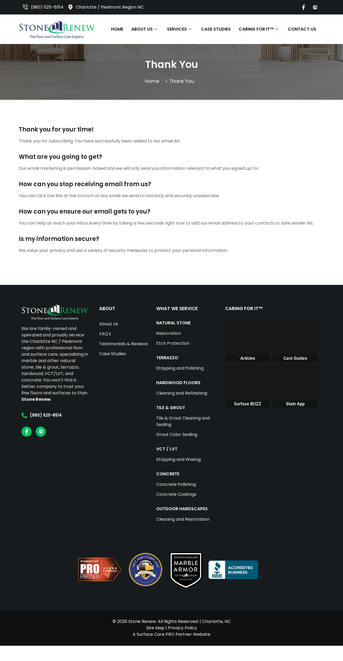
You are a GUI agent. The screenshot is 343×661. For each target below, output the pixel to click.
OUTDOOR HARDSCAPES (182, 509)
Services (179, 29)
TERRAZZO (167, 358)
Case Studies (216, 29)
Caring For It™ (258, 29)
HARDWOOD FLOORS (178, 383)
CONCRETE (167, 474)
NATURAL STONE (173, 323)
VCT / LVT (166, 449)
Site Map (155, 628)
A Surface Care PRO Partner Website (171, 634)
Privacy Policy (182, 628)
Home (117, 29)
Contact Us (302, 29)
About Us (144, 29)
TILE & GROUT (170, 408)
